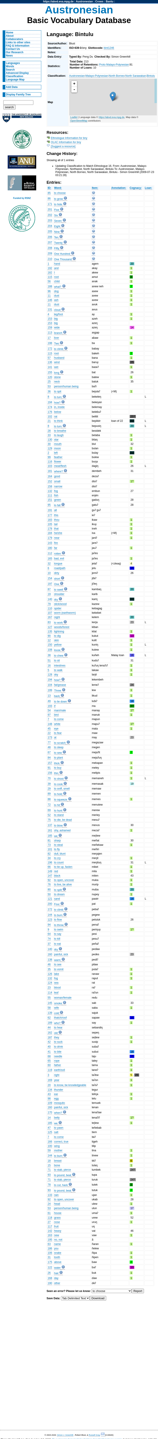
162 (50, 1032)
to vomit (59, 969)
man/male (60, 710)
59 (49, 1150)
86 (49, 198)
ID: (49, 187)
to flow (58, 919)
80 (49, 889)
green (57, 499)
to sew (58, 752)
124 (50, 982)
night (57, 617)
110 (50, 608)
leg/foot (58, 314)
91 (49, 767)
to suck (58, 1041)
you (56, 1248)
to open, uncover (64, 880)
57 (49, 357)
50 (49, 894)
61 (49, 1213)
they (56, 1037)
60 (49, 1065)
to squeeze (60, 799)
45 (49, 728)
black (57, 875)
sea (56, 982)
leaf (56, 992)
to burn (58, 915)
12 (49, 640)
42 (49, 1041)
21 (49, 420)
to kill (57, 938)
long (56, 372)
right (56, 1075)
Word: (58, 187)
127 (50, 627)
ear (56, 1094)
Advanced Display (17, 73)
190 (50, 1283)
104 (50, 684)
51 (49, 660)
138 (50, 959)
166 (50, 1141)
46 (49, 964)
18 (49, 1160)
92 (49, 880)
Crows (99, 1)
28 (49, 430)
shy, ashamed (62, 830)
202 (50, 214)
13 (49, 695)
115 (50, 276)
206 (50, 236)
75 (49, 819)
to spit (57, 391)
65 (49, 1060)
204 (50, 225)
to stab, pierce (62, 1169)
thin (56, 773)
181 (50, 471)
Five (56, 209)
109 (50, 1102)
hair (56, 1273)
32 (49, 563)
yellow (58, 644)
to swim (58, 929)
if (55, 706)
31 (49, 1257)
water (57, 1267)
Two (56, 343)
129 (50, 448)
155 (50, 372)
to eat (57, 943)
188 (50, 286)
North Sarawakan (135, 75)
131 (50, 309)
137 (50, 825)
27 (49, 1222)
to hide (58, 204)
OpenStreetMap (78, 120)
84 (49, 757)
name (57, 1244)
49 (49, 701)
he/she (58, 533)
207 (50, 242)
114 (50, 992)
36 (49, 391)
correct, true (61, 1141)
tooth (57, 1257)
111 (50, 495)
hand (57, 263)
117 (50, 1226)
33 (49, 435)
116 (50, 461)
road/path (59, 568)
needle (58, 1056)
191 (50, 510)
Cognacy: (136, 187)
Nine (57, 231)
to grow (58, 198)
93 (49, 1174)
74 (49, 938)
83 (49, 622)
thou (56, 519)
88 (49, 799)
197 (50, 583)
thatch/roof (60, 1017)
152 (50, 481)
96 (49, 291)
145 (50, 1002)
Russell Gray (94, 1435)
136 (50, 362)
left (56, 452)
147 (50, 875)
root (56, 276)
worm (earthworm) (65, 612)
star (56, 439)
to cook (58, 784)
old (56, 1033)
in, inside (59, 407)
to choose (60, 193)
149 (50, 871)
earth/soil (59, 1070)
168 (50, 1278)
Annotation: (118, 187)
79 (49, 604)
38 (49, 655)
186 (50, 1248)
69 (49, 810)
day (56, 1278)
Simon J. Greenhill (65, 1435)
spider (57, 608)
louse (57, 650)
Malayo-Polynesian (96, 75)
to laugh (59, 435)
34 (49, 858)
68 (49, 1056)
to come (59, 719)
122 (50, 1267)
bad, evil (59, 558)
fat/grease (60, 684)
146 (50, 300)
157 (50, 762)
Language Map (15, 79)
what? (57, 286)
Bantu (109, 1)
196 (50, 862)
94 (49, 924)
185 (50, 835)
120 (50, 377)
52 (49, 815)
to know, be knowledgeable (70, 1085)
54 (49, 710)
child (57, 281)
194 (50, 402)
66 (49, 866)
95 (49, 504)
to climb (58, 349)
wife (56, 1007)
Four (57, 904)
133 (50, 1195)
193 (50, 706)
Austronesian (84, 1)
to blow (58, 825)
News (9, 55)
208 (50, 247)
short (57, 578)
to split (58, 889)
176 (50, 411)
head (57, 1203)
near (56, 537)
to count (59, 862)
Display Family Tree (18, 94)
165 (50, 558)
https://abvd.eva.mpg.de (58, 1)
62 (49, 1017)
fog (56, 491)
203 (50, 220)
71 (49, 1169)
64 (49, 933)
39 (49, 783)
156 (50, 772)
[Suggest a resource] (63, 146)
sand (57, 898)
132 (50, 491)
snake (57, 1252)
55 (49, 997)
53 (49, 386)
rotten (57, 553)
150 (50, 644)
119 (50, 1070)
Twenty (58, 242)
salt (56, 1132)
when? (58, 1112)
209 (50, 253)
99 (49, 457)
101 (50, 849)
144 (50, 914)
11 (49, 295)
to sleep (59, 747)
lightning (59, 631)
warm (57, 960)
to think (58, 420)
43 (49, 1094)
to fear (58, 733)
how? (57, 402)
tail (56, 524)
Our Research (14, 52)
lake (56, 973)
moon (57, 448)
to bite (57, 1051)
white (57, 724)
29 (49, 788)
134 (50, 1089)
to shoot (59, 778)
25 (49, 381)
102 (50, 416)
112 (50, 553)
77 (49, 742)
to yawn (58, 1127)
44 (49, 1027)
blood (57, 987)
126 (50, 973)
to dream (59, 894)
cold (56, 1013)
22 (49, 733)
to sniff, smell (62, 788)
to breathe (60, 430)
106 (50, 1252)
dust (56, 295)
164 (50, 476)
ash (56, 300)
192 (50, 268)
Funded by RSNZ (22, 198)
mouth (58, 444)
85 (49, 193)
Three (57, 690)
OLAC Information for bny (66, 142)
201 (50, 209)
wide (57, 327)
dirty (56, 573)
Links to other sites (18, 42)
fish (56, 495)
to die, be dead (63, 819)
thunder (58, 1089)
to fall (57, 505)
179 (50, 537)
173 (50, 737)
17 (49, 337)
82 (49, 853)
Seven (58, 220)
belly (57, 1117)
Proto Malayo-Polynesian (114, 64)
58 (49, 1007)
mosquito (59, 1102)
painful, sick (61, 954)
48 (49, 747)
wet (56, 367)
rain (56, 1195)
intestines (59, 665)
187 (50, 1037)
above (57, 1262)
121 (50, 898)
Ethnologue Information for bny (69, 138)
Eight (57, 226)
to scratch (60, 742)
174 (50, 407)
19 (49, 594)
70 (49, 778)
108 (50, 649)
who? (57, 1023)
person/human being (66, 386)
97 (49, 714)
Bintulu (151, 75)
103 (50, 466)
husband (59, 357)
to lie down (60, 701)
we (56, 836)
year (56, 1080)
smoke (58, 1003)
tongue (58, 563)
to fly (57, 849)
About (10, 35)
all (55, 510)
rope (56, 1060)
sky (56, 674)
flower (57, 461)
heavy (57, 1230)
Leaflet (73, 117)
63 (49, 1244)
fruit (56, 1226)
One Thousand (63, 259)
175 (50, 1262)
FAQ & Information (17, 45)
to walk (58, 670)
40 (49, 1046)
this (56, 515)
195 (50, 1239)
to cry (57, 858)
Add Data (12, 87)
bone (57, 1165)
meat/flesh (60, 466)
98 (49, 1098)
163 (50, 1235)
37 (49, 943)
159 (50, 327)
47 (49, 1127)
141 (50, 367)
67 (49, 752)
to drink (58, 1046)
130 (50, 439)
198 (50, 343)
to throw (59, 925)
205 (50, 231)
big (56, 318)
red (56, 871)
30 (49, 444)
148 (50, 724)
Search (10, 69)
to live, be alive (63, 884)
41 (49, 1051)
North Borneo (116, 75)
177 (50, 515)
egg (56, 1098)
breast (58, 1160)
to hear (58, 1027)
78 (49, 1184)
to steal (58, 844)
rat (55, 416)
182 (50, 272)
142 (50, 1230)
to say (57, 933)
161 (50, 830)
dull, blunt (60, 853)
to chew (58, 655)
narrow (58, 486)
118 (50, 1217)
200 (50, 903)
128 (50, 674)
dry (56, 599)
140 (50, 599)
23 (49, 987)
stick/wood (60, 604)
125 (50, 1132)
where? (58, 471)
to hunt (58, 810)
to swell (58, 589)
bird (56, 714)
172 (50, 348)
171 (50, 204)
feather (58, 457)
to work (58, 622)
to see (57, 964)
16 (49, 665)
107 (50, 612)
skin (56, 640)
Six (56, 215)
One (56, 584)
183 (50, 519)
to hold (58, 794)
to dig (57, 635)
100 (50, 1146)
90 (49, 635)
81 (49, 840)
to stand (59, 815)
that (56, 528)
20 (49, 1085)
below (57, 411)
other (57, 1283)
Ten (56, 237)
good (57, 476)
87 (49, 589)
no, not (58, 1239)
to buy (57, 767)
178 (50, 528)
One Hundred (62, 253)
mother (58, 1150)
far (55, 547)
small (57, 481)
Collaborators (14, 39)
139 (50, 1012)
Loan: (148, 187)
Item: (95, 187)
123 (50, 919)
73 (49, 844)
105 (50, 524)
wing (57, 1146)
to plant (58, 757)
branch (58, 333)
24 (49, 1203)
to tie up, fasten (63, 866)
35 (49, 969)
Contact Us (13, 49)
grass (57, 1217)
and (56, 268)
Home (9, 32)
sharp (57, 840)
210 (50, 258)
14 (49, 1117)
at (55, 737)
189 (50, 1022)
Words (10, 66)
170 (50, 1112)
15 (49, 1165)
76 (49, 884)
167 (50, 617)
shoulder (59, 594)
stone (57, 377)
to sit (57, 660)
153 (50, 318)
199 (50, 690)
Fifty (56, 248)
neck (57, 381)
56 (49, 281)
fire (56, 542)
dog (56, 291)
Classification (14, 76)
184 (50, 533)
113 (50, 332)
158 (50, 486)
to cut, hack (61, 1185)
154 (50, 578)
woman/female (63, 997)
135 (50, 631)
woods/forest (61, 627)
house (57, 1213)
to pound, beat (62, 1175)
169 (50, 1080)
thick (57, 763)
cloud (57, 309)
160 (50, 954)
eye (56, 728)
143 (50, 542)
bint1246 (109, 47)
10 (49, 573)
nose (57, 1222)
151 (50, 499)
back (57, 696)
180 (50, 547)
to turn (58, 397)
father (57, 1065)
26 (49, 1272)
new (56, 1235)
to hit (57, 805)
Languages (13, 63)
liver (56, 337)
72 (49, 804)
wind (57, 362)
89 (49, 793)
